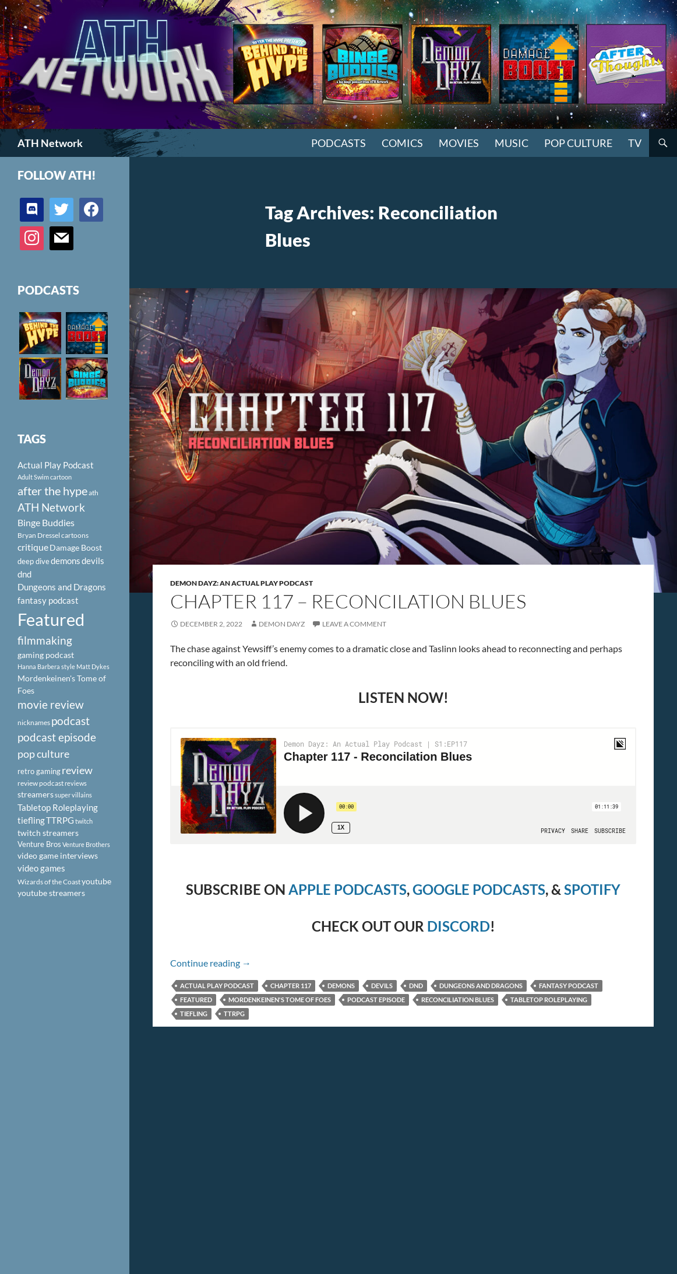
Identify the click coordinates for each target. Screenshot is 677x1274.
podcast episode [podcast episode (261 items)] (56, 737)
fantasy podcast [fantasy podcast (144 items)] (48, 600)
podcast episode (376, 999)
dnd (416, 985)
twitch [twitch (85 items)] (84, 821)
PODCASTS (338, 142)
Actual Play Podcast (217, 985)
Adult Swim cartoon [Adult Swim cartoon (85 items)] (44, 477)
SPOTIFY (592, 889)
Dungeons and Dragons (481, 985)
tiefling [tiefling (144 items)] (31, 820)
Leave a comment (354, 624)
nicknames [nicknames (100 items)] (33, 722)
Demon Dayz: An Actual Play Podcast (241, 583)
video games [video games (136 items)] (41, 868)
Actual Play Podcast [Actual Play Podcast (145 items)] (55, 465)
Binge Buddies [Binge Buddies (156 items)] (46, 522)
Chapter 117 (290, 985)
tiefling (193, 1013)
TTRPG (234, 1013)
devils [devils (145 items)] (93, 560)
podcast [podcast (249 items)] (70, 720)
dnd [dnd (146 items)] (24, 574)
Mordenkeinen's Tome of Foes (279, 999)
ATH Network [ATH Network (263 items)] (51, 507)
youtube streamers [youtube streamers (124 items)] (51, 893)
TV (634, 142)
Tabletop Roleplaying (548, 999)
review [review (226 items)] (77, 770)
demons (341, 985)
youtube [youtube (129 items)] (96, 881)
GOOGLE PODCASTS (478, 889)
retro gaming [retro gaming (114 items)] (39, 771)
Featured (196, 999)
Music (511, 142)
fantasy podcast (568, 985)
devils (382, 985)
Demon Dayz (282, 624)
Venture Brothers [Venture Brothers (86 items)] (86, 844)
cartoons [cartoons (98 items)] (75, 535)
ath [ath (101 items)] (93, 492)
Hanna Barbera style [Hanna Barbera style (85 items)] (46, 666)
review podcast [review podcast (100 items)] (40, 783)
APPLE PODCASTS (347, 889)
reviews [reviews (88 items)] (76, 783)
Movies (459, 142)
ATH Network (50, 142)
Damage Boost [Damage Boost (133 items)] (76, 547)
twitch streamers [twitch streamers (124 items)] (48, 833)
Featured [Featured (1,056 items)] (50, 619)
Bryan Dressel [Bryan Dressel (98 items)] (38, 535)
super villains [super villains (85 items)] (73, 795)
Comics (402, 142)
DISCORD (458, 926)
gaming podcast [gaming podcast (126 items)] (45, 655)
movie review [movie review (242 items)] (50, 704)
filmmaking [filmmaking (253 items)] (44, 640)
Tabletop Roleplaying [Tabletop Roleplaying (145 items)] (57, 807)
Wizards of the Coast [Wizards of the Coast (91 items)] (48, 882)
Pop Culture (578, 142)
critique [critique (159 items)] (32, 547)
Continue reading (210, 962)
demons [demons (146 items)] (65, 560)
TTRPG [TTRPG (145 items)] (60, 820)
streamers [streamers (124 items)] (35, 794)
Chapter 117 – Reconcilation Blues (348, 601)
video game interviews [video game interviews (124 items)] (57, 855)
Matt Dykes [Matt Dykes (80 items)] (93, 666)
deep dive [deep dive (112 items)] (33, 561)
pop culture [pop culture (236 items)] (43, 753)
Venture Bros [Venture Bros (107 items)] (39, 844)
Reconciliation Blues (457, 999)
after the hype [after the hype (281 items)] (52, 491)
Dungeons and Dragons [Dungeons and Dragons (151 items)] (61, 587)
